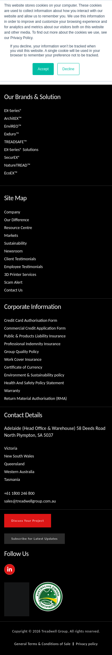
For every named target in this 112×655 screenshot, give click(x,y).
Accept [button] (43, 69)
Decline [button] (68, 69)
